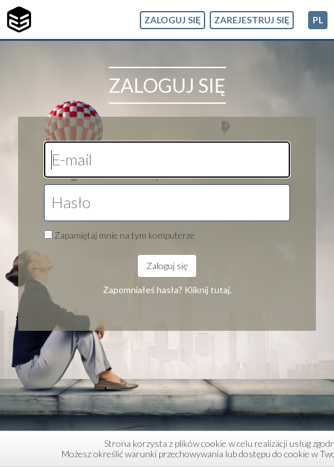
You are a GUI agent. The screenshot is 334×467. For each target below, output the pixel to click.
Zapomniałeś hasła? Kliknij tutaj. (167, 289)
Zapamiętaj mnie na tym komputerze (124, 235)
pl (318, 19)
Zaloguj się (172, 19)
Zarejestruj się (251, 19)
